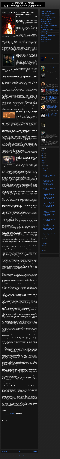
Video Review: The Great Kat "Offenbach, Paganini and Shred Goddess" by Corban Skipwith (51, 106)
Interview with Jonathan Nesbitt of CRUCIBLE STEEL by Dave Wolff (52, 90)
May (44, 236)
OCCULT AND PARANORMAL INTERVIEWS (49, 25)
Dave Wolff (48, 57)
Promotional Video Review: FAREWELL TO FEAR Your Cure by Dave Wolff (52, 132)
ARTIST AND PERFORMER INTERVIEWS (48, 13)
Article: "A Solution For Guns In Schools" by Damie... (48, 223)
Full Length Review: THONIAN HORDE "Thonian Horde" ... (48, 217)
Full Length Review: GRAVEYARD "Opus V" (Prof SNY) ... (49, 220)
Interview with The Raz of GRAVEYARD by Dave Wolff (48, 178)
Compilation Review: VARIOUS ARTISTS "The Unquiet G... (48, 184)
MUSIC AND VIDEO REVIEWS (46, 37)
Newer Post (4, 451)
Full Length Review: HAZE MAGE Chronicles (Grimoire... (49, 234)
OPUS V (24, 234)
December (45, 163)
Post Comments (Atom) (22, 455)
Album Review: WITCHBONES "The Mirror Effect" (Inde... (48, 203)
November (45, 165)
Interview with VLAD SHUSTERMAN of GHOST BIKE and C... (48, 194)
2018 (43, 245)
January (44, 243)
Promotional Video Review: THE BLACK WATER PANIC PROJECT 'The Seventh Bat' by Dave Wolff (51, 115)
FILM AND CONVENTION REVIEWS (48, 35)
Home (19, 451)
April (44, 238)
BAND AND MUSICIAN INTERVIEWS (12, 414)
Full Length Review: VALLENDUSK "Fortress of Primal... (48, 225)
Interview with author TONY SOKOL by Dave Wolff (51, 67)
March (44, 240)
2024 (43, 153)
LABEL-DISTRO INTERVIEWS (46, 23)
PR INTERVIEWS (44, 27)
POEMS (42, 47)
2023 (43, 155)
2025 (43, 152)
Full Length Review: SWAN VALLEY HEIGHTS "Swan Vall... (48, 209)
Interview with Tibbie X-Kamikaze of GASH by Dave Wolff (52, 83)
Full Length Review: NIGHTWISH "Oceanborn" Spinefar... (49, 186)
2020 (43, 160)
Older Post (35, 451)
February (44, 241)
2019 (43, 162)
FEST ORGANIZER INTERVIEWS (47, 19)
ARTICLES (43, 43)
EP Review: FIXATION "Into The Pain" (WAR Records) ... (48, 232)
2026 (43, 150)
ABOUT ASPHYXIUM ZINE (46, 11)
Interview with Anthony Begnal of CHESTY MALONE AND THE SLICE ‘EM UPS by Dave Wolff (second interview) (51, 98)
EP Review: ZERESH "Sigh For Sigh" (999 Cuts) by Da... (48, 198)
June (44, 173)
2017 (43, 247)
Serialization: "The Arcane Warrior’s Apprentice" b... (49, 176)
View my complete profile (49, 58)
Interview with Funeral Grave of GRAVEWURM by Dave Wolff (51, 74)
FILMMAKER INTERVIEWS (46, 21)
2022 (43, 157)
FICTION (42, 45)
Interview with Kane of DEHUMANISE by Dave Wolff (51, 123)
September (45, 168)
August (44, 170)
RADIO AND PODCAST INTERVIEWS (48, 29)
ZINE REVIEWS (44, 41)
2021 (43, 158)
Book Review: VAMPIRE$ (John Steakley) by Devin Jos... (48, 229)
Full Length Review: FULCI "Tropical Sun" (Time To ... (48, 181)
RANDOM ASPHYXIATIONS (46, 49)
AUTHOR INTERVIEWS (45, 15)
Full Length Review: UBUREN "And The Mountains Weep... (48, 206)
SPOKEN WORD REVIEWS (46, 39)
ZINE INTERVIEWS (44, 31)
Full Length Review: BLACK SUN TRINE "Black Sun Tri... (49, 192)
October (44, 167)
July (44, 172)
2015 (43, 250)
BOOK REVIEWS (44, 33)
